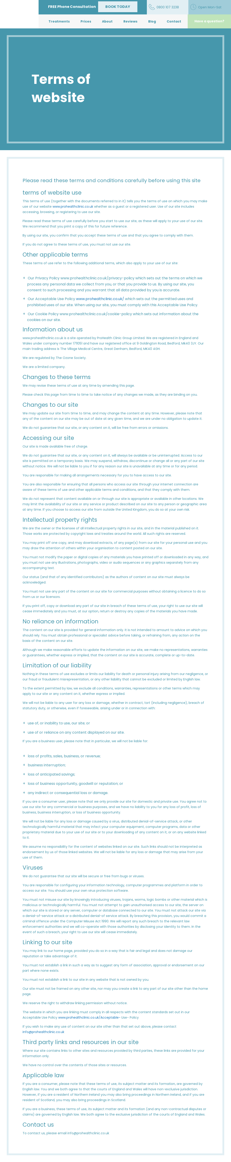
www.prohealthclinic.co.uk (73, 206)
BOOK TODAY (117, 6)
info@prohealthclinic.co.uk (43, 1032)
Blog (152, 21)
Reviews (130, 21)
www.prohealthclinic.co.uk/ (100, 298)
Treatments (59, 21)
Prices (86, 21)
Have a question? (209, 21)
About (107, 21)
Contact (174, 21)
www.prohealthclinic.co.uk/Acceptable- (89, 1017)
